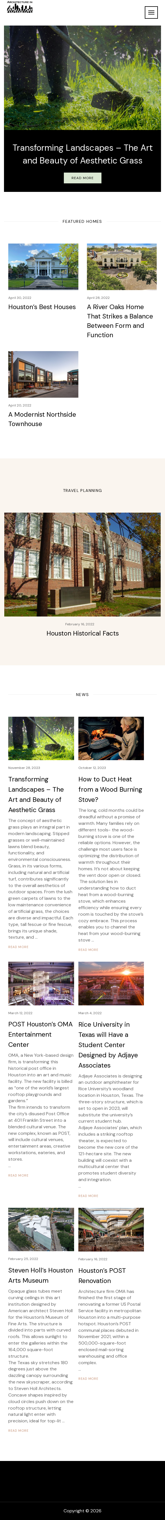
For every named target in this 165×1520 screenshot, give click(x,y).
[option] (82, 109)
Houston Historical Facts (82, 633)
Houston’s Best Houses (42, 307)
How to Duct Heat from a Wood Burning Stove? (110, 789)
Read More (83, 178)
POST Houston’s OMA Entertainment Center (40, 1034)
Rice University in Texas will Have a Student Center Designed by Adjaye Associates (108, 1045)
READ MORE (18, 947)
